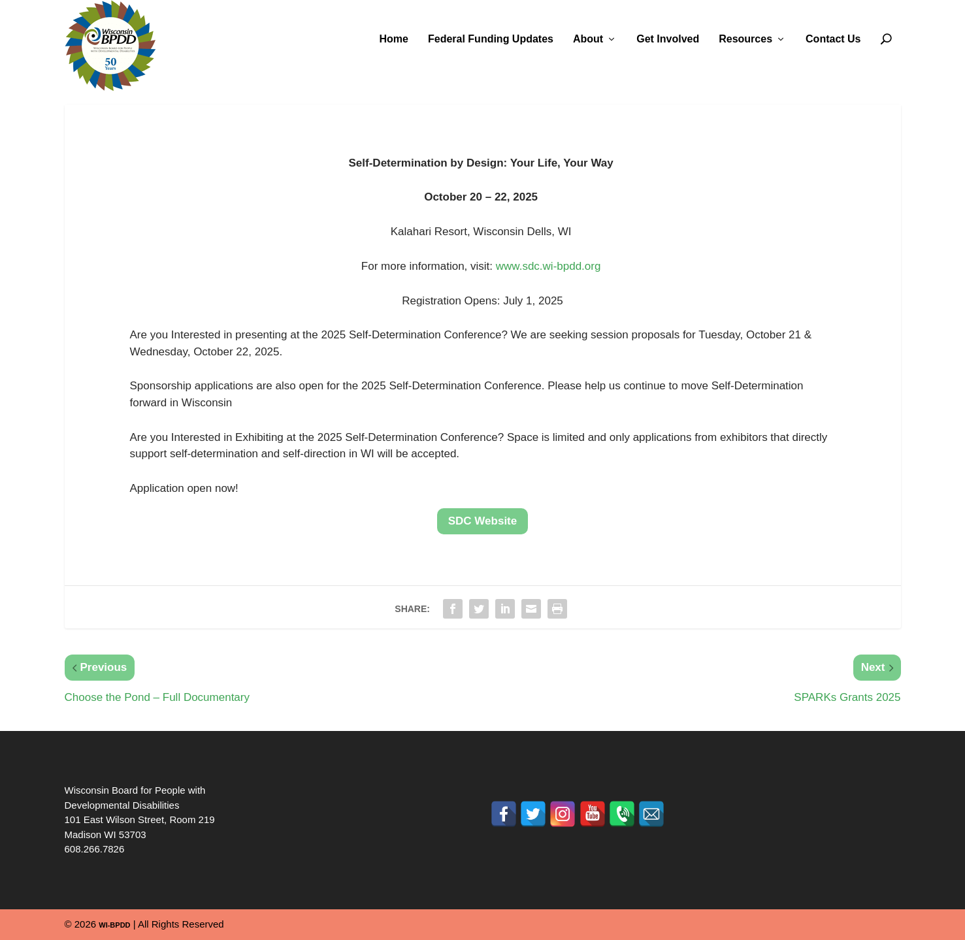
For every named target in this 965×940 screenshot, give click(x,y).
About (588, 39)
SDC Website (482, 521)
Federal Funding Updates (490, 39)
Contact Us (833, 39)
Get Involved (667, 39)
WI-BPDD (114, 925)
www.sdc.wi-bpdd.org (548, 266)
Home (394, 39)
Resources (745, 39)
